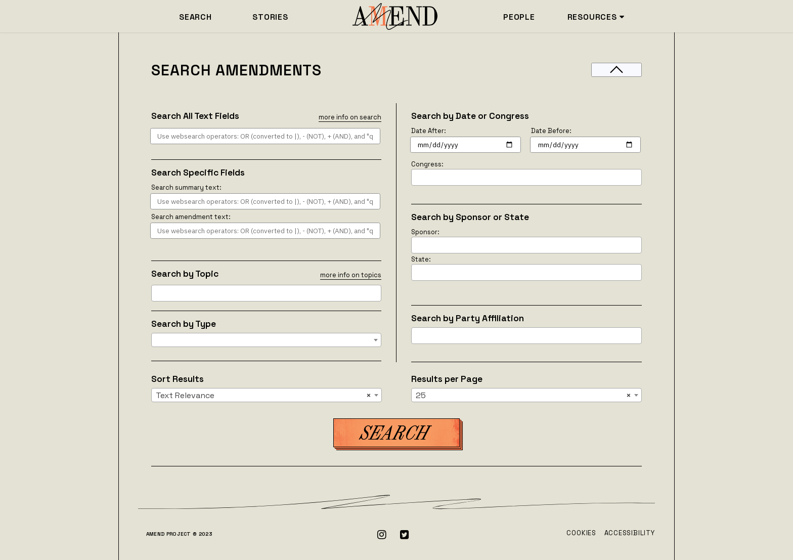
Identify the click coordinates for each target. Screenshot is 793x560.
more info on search (350, 117)
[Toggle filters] (616, 70)
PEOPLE (519, 17)
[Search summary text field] (265, 201)
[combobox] (266, 293)
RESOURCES (596, 17)
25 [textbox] (523, 396)
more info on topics (350, 275)
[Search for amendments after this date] (465, 145)
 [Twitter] (405, 535)
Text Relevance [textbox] (263, 396)
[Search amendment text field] (265, 231)
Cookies (581, 533)
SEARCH (195, 17)
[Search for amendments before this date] (585, 145)
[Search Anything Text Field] (265, 136)
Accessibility (629, 533)
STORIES (270, 17)
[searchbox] (157, 293)
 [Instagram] (382, 535)
